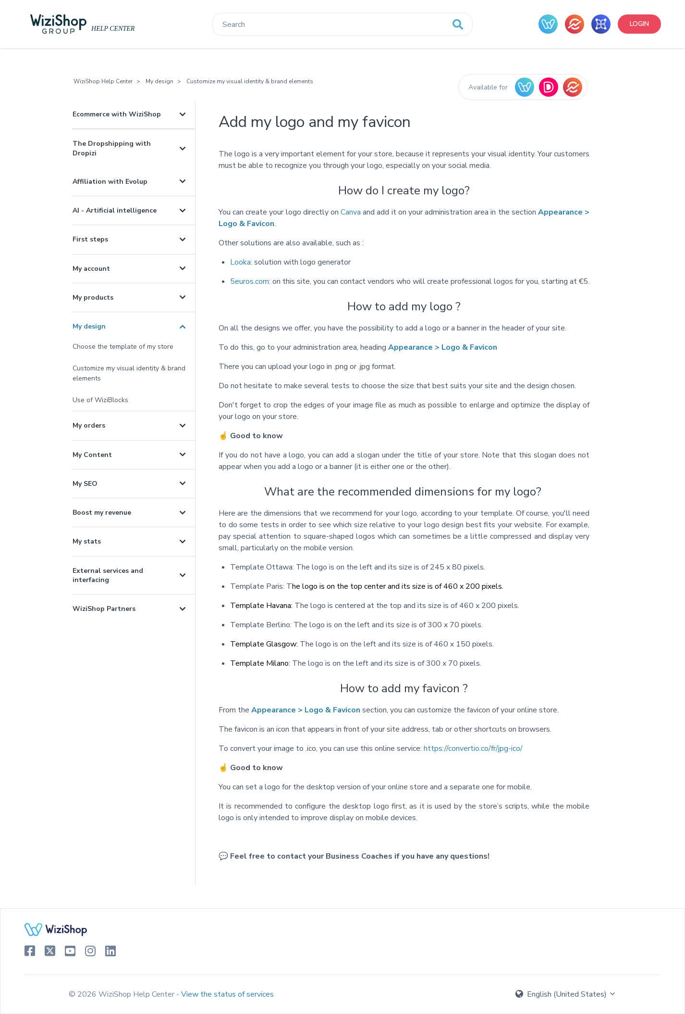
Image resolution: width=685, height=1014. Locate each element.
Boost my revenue (102, 512)
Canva (351, 212)
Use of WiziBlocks (100, 400)
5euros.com (249, 281)
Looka (240, 262)
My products (93, 297)
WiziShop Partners (104, 608)
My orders (89, 425)
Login (639, 23)
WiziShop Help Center (103, 81)
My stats (87, 541)
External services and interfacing (108, 575)
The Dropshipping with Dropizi (112, 148)
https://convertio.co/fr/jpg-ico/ (473, 748)
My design (159, 81)
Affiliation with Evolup (110, 181)
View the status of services (227, 994)
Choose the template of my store (123, 346)
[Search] (342, 24)
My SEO (85, 483)
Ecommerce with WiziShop (117, 114)
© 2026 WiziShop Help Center (122, 994)
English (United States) (565, 994)
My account (91, 268)
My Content (92, 454)
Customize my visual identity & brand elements (249, 81)
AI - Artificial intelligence (115, 210)
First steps (90, 239)
